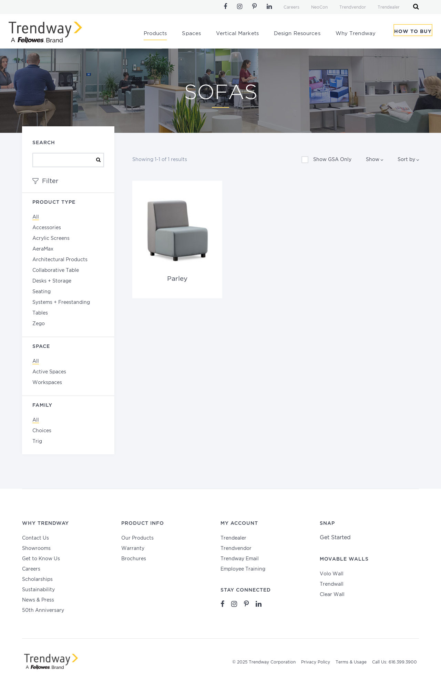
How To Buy (413, 34)
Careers (291, 7)
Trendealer (389, 7)
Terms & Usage (351, 659)
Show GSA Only (326, 160)
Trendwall (331, 581)
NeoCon (319, 7)
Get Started (335, 534)
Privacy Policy (315, 659)
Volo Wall (331, 571)
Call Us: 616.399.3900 (394, 659)
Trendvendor (352, 7)
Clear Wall (332, 591)
